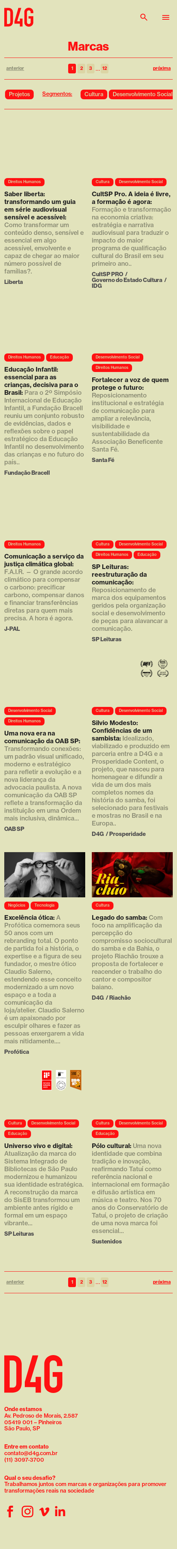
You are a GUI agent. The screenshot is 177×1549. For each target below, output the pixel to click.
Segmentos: (57, 93)
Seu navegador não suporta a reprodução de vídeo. (44, 151)
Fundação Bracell (27, 473)
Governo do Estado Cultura (127, 280)
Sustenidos (107, 1241)
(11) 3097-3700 (24, 1459)
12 (104, 68)
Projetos (19, 94)
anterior (15, 68)
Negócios (16, 905)
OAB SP (14, 829)
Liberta (13, 282)
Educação (59, 357)
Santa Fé (103, 460)
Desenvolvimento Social (142, 94)
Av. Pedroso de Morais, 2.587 (41, 1412)
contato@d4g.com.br (31, 1453)
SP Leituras (107, 639)
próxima (162, 68)
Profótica (16, 1052)
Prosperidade (127, 834)
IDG (97, 286)
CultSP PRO (107, 274)
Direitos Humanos (24, 181)
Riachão (120, 997)
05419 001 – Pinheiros (33, 1422)
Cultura (93, 94)
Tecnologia (44, 905)
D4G (98, 834)
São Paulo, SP (22, 1428)
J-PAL (12, 629)
